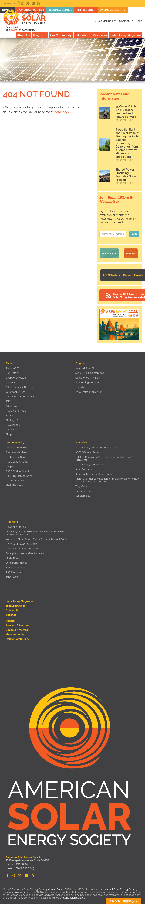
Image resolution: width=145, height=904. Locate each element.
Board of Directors (16, 375)
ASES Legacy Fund (17, 459)
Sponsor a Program (17, 622)
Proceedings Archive (87, 380)
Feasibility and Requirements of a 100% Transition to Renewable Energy (35, 530)
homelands (134, 889)
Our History (12, 370)
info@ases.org (23, 866)
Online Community (16, 445)
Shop (9, 431)
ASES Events (13, 403)
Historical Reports (16, 565)
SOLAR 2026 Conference (89, 370)
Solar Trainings (83, 466)
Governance (13, 422)
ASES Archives (14, 569)
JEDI (8, 398)
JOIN (134, 234)
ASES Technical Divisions (20, 384)
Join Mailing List (105, 20)
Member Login (15, 632)
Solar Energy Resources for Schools (95, 445)
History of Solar (84, 488)
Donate (130, 252)
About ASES (12, 365)
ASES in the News (16, 408)
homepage (62, 112)
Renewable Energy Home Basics (94, 471)
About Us (23, 35)
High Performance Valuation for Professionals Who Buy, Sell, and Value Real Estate (107, 478)
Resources (100, 35)
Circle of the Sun (15, 454)
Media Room (13, 555)
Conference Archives (87, 375)
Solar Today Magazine (126, 35)
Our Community (61, 35)
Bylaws (10, 413)
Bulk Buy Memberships (19, 473)
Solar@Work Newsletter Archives (25, 550)
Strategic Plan (14, 417)
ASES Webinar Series (87, 449)
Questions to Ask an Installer (22, 546)
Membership (109, 252)
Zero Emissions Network (89, 389)
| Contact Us (125, 20)
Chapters (11, 464)
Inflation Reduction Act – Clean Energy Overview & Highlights (104, 456)
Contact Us (12, 427)
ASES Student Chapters (19, 468)
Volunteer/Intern (15, 389)
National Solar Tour (86, 365)
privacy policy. (22, 889)
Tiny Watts (81, 384)
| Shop (138, 20)
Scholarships (82, 493)
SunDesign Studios (74, 895)
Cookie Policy (56, 886)
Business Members (16, 449)
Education (82, 35)
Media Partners (14, 482)
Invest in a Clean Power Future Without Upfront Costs (36, 536)
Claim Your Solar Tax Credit (21, 541)
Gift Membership (15, 478)
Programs (39, 35)
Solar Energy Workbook (89, 462)
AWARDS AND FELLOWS (20, 394)
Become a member (17, 627)
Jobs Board (12, 574)
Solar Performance (16, 560)
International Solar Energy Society (117, 886)
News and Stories (16, 524)
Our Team (11, 380)
